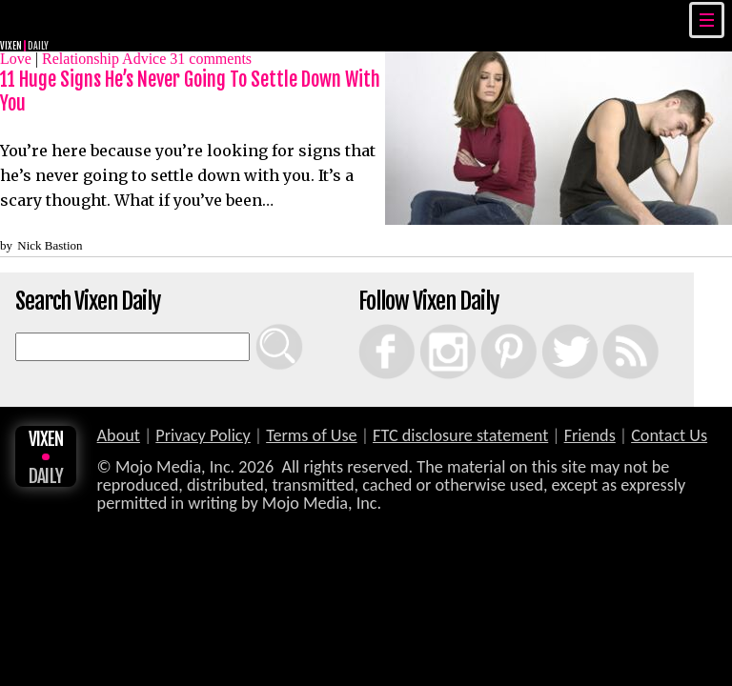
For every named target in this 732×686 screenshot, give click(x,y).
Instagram (428, 324)
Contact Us (669, 435)
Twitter (548, 324)
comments (211, 58)
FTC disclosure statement (460, 435)
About (118, 435)
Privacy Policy (203, 435)
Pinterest (488, 324)
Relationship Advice (104, 58)
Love (15, 58)
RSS (606, 324)
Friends (590, 435)
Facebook (367, 324)
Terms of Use (311, 435)
